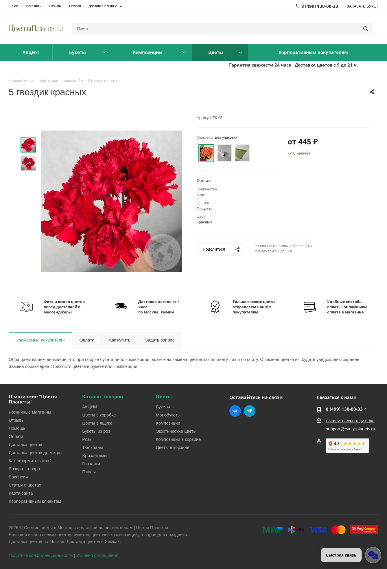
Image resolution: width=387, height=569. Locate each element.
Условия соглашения (97, 555)
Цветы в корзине (172, 447)
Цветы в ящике (97, 423)
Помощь (17, 428)
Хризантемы (94, 455)
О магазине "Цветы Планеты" (33, 399)
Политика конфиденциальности (41, 555)
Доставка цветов (25, 444)
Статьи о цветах (25, 485)
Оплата (16, 436)
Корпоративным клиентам (35, 501)
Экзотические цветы (176, 431)
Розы (87, 439)
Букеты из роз (96, 431)
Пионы (89, 471)
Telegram (249, 411)
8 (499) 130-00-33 (344, 409)
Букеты (163, 407)
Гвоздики (91, 463)
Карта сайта (21, 493)
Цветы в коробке (99, 415)
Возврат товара (24, 468)
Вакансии (18, 477)
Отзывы (17, 420)
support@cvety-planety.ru (350, 429)
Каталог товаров (102, 396)
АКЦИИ (89, 407)
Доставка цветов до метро (35, 452)
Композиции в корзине (178, 439)
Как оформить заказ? (30, 460)
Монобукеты (168, 415)
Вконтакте (235, 411)
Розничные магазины (30, 412)
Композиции (168, 423)
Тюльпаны (92, 447)
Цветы (164, 396)
